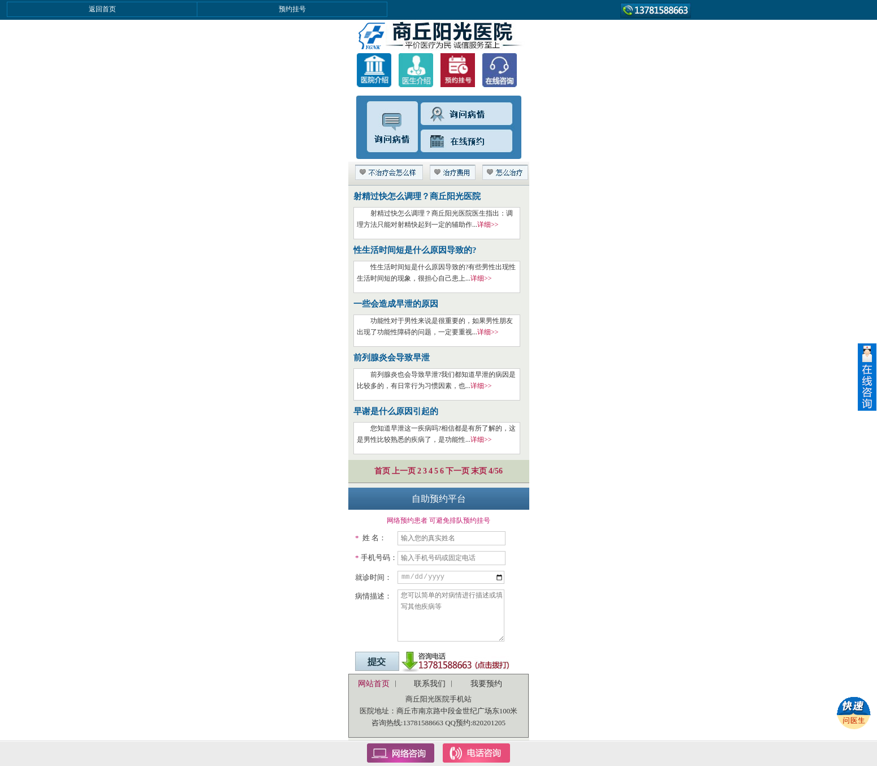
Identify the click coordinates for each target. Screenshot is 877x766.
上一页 (404, 471)
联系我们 (430, 683)
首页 (382, 471)
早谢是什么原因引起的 (395, 411)
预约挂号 (292, 9)
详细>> (488, 225)
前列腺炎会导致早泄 (391, 357)
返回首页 (102, 9)
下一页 (457, 471)
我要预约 (486, 683)
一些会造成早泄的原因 (395, 303)
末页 (479, 471)
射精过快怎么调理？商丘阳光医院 (417, 196)
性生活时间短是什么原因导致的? (415, 250)
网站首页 (374, 683)
